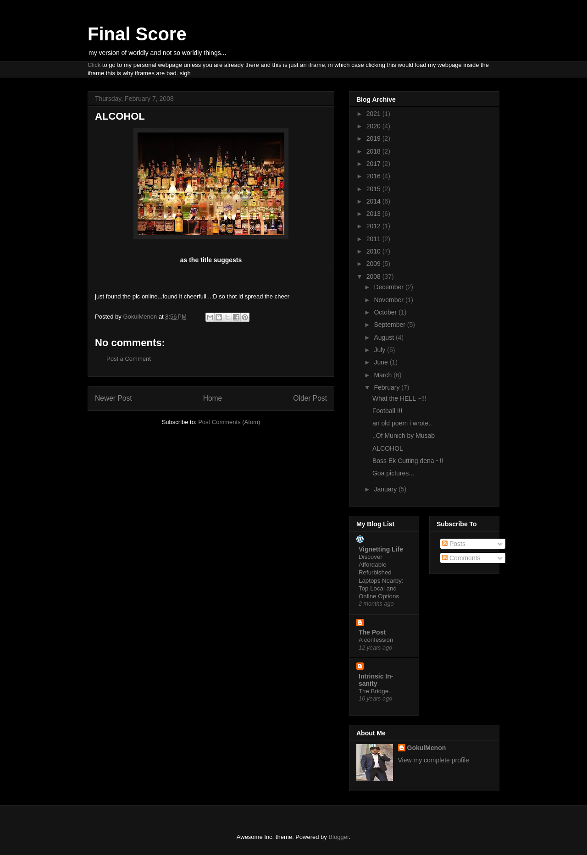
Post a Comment (128, 358)
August (384, 337)
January (386, 489)
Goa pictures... (393, 473)
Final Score (137, 34)
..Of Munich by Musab (403, 435)
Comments (461, 558)
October (386, 312)
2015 (374, 189)
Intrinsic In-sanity (376, 680)
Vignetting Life (381, 549)
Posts (453, 543)
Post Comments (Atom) (229, 422)
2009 (374, 263)
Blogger (338, 836)
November (389, 299)
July (380, 349)
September (390, 324)
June (381, 362)
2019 (374, 138)
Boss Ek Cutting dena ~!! (407, 460)
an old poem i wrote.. (402, 423)
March (383, 375)
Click (94, 64)
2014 (374, 201)
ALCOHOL (387, 448)
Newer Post (113, 398)
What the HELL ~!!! (399, 398)
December (389, 287)
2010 (374, 251)
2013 (374, 213)
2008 (374, 276)
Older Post (310, 398)
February (387, 387)
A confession (376, 639)
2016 (374, 176)
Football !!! (387, 410)
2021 (374, 113)
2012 (374, 226)
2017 (374, 163)
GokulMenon (426, 747)
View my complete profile (433, 760)
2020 (374, 126)
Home (212, 398)
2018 (374, 151)
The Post (372, 632)
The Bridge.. (375, 691)
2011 (374, 239)
